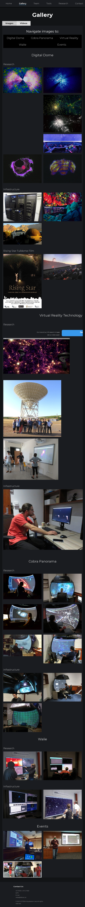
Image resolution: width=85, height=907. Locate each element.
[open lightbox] (22, 80)
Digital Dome (15, 38)
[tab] (9, 23)
